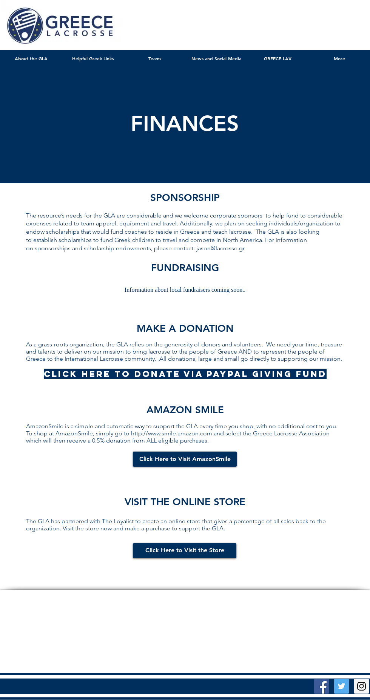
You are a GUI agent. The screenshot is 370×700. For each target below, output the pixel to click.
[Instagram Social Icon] (361, 686)
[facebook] (347, 642)
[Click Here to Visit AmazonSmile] (185, 459)
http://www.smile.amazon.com (171, 433)
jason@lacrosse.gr (220, 248)
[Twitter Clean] (324, 642)
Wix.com (277, 644)
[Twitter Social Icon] (341, 686)
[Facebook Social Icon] (321, 686)
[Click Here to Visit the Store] (184, 550)
